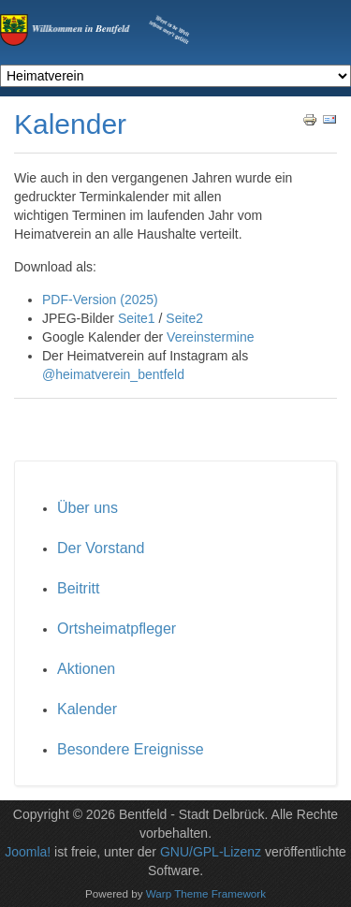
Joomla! (28, 851)
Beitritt (78, 588)
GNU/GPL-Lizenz (210, 851)
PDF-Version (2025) (100, 299)
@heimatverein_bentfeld (113, 374)
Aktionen (86, 669)
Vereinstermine (210, 336)
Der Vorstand (100, 548)
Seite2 (184, 318)
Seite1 (136, 318)
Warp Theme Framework (206, 892)
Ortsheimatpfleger (116, 628)
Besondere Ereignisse (130, 749)
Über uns (87, 508)
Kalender (87, 709)
